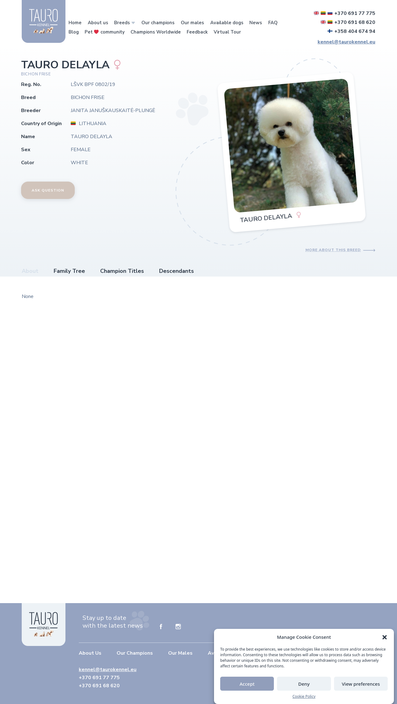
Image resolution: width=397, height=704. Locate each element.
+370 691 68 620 (348, 22)
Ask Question (48, 190)
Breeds (122, 23)
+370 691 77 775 (344, 13)
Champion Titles (122, 271)
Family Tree (69, 271)
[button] (384, 637)
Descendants (176, 271)
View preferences (361, 684)
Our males (192, 23)
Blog (74, 32)
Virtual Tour (227, 32)
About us (98, 23)
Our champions (158, 23)
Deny (304, 684)
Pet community (105, 32)
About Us (90, 653)
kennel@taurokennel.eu (346, 41)
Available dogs (226, 23)
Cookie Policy (303, 696)
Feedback (197, 32)
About (30, 271)
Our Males (180, 653)
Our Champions (135, 653)
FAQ (273, 23)
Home (75, 23)
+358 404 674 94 (351, 31)
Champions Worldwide (156, 32)
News (255, 23)
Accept (247, 684)
